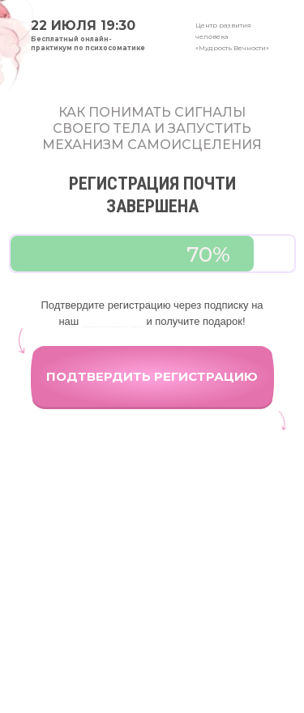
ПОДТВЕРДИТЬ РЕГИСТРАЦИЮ (152, 376)
